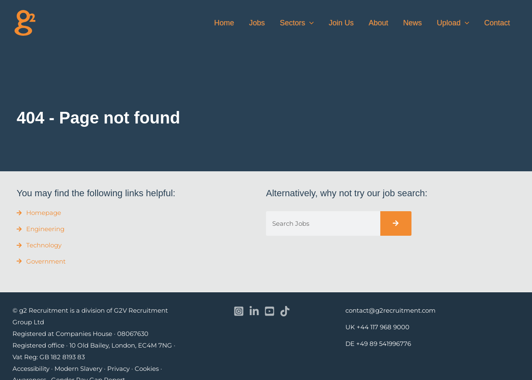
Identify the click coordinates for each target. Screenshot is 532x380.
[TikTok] (285, 311)
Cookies (147, 369)
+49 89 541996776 (383, 344)
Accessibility (30, 369)
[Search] (395, 223)
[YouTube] (269, 311)
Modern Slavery (78, 369)
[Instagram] (239, 311)
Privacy (118, 369)
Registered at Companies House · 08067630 (80, 334)
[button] (309, 23)
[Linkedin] (254, 311)
